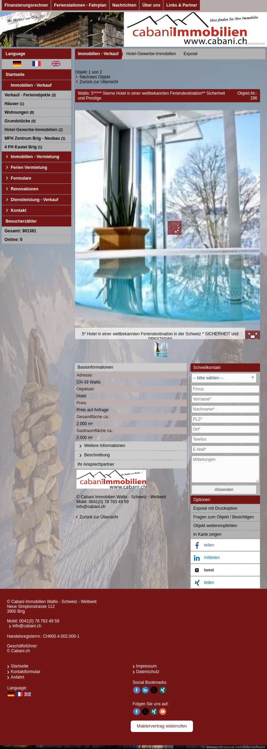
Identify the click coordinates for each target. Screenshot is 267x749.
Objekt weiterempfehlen (215, 525)
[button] (225, 545)
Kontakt (18, 210)
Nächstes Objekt (95, 77)
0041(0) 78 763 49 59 (109, 501)
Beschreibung (94, 455)
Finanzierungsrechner (26, 5)
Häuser (14, 103)
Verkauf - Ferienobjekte (30, 95)
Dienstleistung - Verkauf (34, 199)
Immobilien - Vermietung (35, 156)
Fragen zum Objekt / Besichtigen (223, 517)
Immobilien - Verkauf (31, 85)
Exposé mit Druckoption (215, 508)
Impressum (146, 666)
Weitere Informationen (101, 446)
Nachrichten (124, 5)
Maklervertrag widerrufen (162, 726)
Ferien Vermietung (29, 167)
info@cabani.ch (90, 506)
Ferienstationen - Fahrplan (80, 5)
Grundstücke (20, 121)
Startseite (15, 74)
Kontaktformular (25, 671)
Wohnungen (19, 112)
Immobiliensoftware (250, 747)
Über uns (151, 5)
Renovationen (24, 189)
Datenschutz (148, 671)
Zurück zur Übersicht (99, 81)
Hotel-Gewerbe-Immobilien (34, 129)
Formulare (21, 178)
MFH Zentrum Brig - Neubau (35, 138)
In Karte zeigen (207, 534)
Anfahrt (17, 677)
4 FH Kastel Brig (23, 147)
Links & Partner (181, 5)
